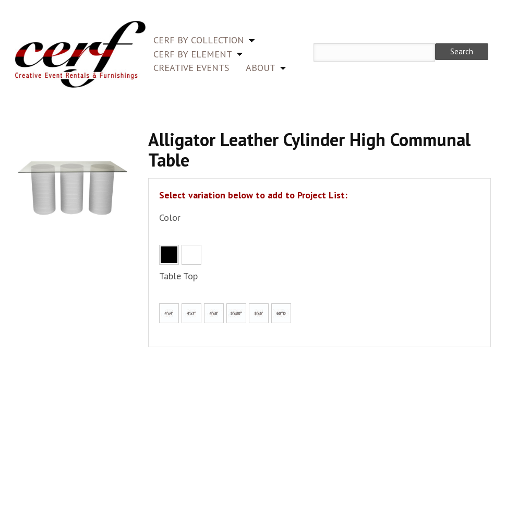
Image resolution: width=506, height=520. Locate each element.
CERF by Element (192, 54)
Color (169, 217)
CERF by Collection (198, 40)
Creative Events (191, 68)
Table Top (178, 276)
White (191, 254)
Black (169, 254)
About (260, 68)
